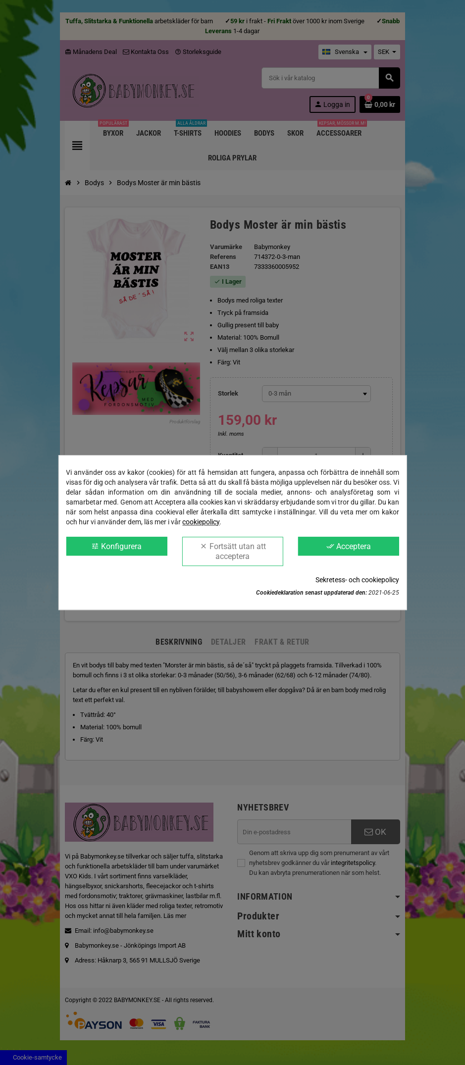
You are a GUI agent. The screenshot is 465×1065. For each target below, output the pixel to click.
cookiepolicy (200, 522)
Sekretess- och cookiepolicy (357, 580)
